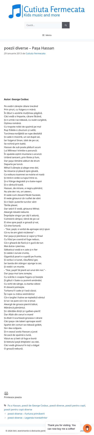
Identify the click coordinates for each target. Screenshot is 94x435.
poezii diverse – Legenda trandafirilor (27, 417)
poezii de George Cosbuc (35, 405)
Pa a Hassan (14, 405)
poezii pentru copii (75, 405)
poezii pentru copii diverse (18, 409)
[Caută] (66, 25)
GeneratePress (81, 430)
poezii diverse (57, 405)
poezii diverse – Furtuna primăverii (26, 413)
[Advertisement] (47, 79)
